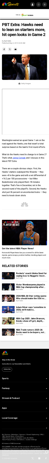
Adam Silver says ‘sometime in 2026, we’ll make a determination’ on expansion (31, 308)
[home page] (10, 4)
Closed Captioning (32, 434)
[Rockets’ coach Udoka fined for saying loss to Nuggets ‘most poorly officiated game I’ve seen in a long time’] (8, 275)
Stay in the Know (8, 360)
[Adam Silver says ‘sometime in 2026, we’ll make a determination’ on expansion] (8, 309)
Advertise (14, 434)
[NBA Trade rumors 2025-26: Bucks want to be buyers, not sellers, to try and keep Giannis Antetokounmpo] (8, 332)
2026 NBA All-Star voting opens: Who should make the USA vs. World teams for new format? (31, 297)
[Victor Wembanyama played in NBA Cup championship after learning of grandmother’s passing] (8, 286)
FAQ (41, 434)
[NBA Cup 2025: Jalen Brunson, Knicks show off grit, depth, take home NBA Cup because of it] (8, 320)
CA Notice (20, 440)
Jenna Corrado (19, 158)
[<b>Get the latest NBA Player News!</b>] (24, 232)
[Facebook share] (4, 49)
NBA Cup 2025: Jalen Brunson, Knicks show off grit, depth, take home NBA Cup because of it (31, 319)
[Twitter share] (10, 49)
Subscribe (7, 369)
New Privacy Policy (9, 440)
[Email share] (15, 49)
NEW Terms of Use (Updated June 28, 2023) (17, 438)
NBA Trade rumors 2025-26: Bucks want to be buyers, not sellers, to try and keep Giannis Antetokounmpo (31, 331)
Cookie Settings (31, 440)
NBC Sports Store (8, 436)
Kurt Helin (7, 41)
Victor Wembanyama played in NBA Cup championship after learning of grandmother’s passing (30, 285)
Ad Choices (6, 434)
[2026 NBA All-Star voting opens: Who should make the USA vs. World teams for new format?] (8, 298)
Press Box (19, 436)
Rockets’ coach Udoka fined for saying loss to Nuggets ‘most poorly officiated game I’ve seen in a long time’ (31, 274)
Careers (22, 434)
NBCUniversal (16, 443)
